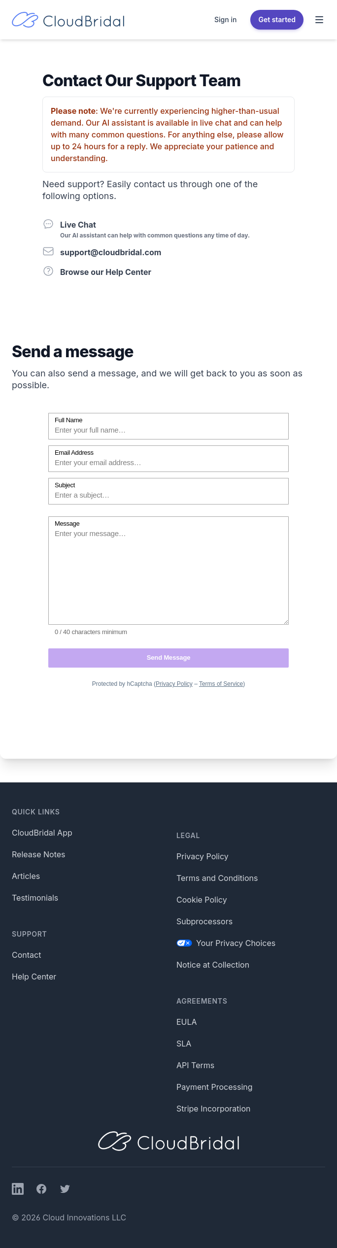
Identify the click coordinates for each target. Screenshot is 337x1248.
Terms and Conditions (217, 878)
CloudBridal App (42, 833)
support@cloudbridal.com (110, 252)
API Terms (195, 1065)
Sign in (225, 19)
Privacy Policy (202, 856)
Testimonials (35, 898)
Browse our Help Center (105, 272)
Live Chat (78, 225)
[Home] (68, 20)
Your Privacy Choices (225, 943)
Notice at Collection (212, 965)
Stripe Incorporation (213, 1108)
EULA (186, 1022)
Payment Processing (214, 1087)
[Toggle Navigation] (319, 20)
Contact (26, 955)
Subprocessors (204, 921)
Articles (26, 876)
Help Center (34, 976)
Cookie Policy (201, 900)
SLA (183, 1043)
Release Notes (39, 854)
